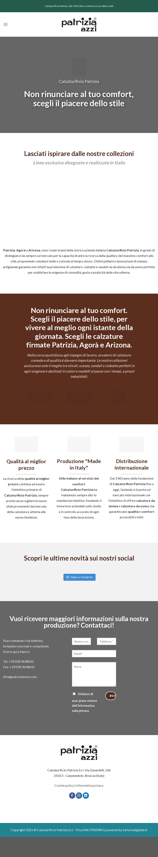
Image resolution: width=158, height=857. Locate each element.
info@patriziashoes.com (20, 677)
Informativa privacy (90, 785)
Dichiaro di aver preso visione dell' (84, 702)
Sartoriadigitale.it (135, 830)
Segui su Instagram (79, 577)
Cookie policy (64, 785)
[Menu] (5, 24)
